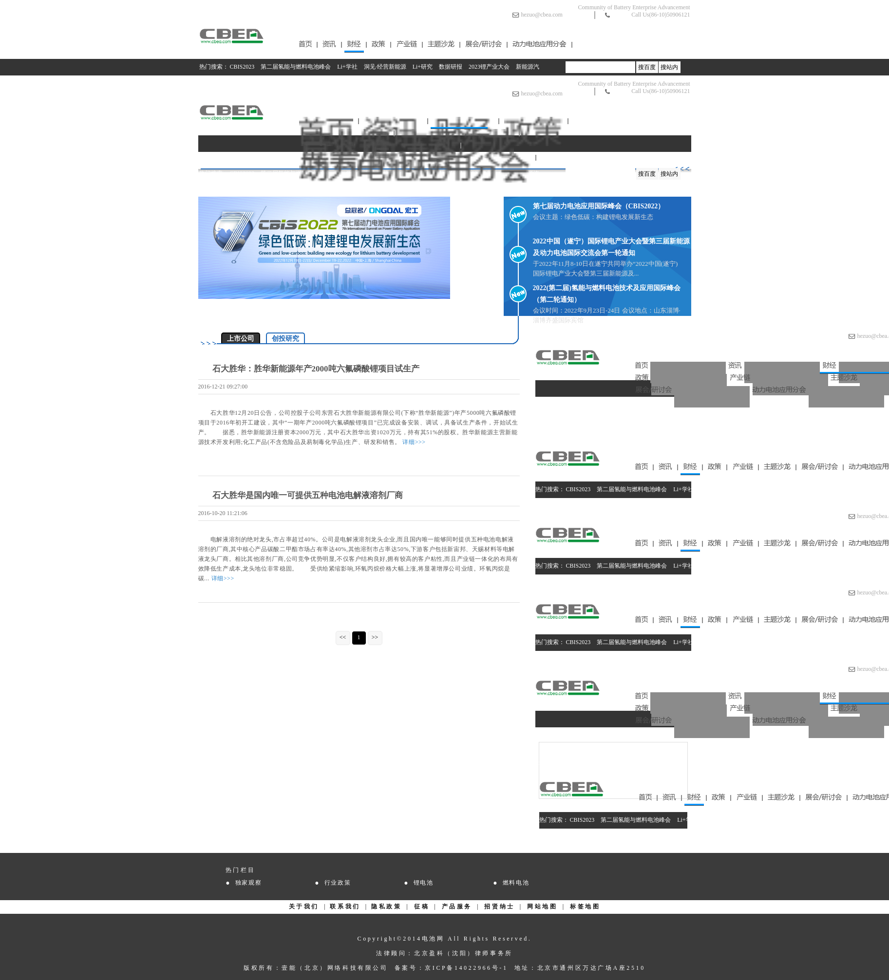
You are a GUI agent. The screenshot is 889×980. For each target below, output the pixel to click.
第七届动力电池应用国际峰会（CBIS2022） (599, 206)
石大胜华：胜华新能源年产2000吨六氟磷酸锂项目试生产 (315, 368)
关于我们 (304, 906)
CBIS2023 (242, 66)
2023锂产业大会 (489, 66)
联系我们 (345, 906)
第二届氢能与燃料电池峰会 (296, 66)
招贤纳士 (499, 906)
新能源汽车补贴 (786, 432)
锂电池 (424, 882)
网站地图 (542, 906)
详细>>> (413, 442)
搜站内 (669, 67)
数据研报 (450, 66)
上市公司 (240, 338)
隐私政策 (386, 906)
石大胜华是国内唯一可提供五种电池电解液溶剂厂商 (307, 495)
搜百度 (647, 67)
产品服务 (457, 906)
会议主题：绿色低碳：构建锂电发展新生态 (593, 217)
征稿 (421, 906)
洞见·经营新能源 (385, 66)
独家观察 (248, 882)
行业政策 (337, 882)
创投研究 (285, 338)
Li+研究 (423, 66)
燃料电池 (516, 882)
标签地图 (585, 906)
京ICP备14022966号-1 (466, 967)
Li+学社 (347, 66)
